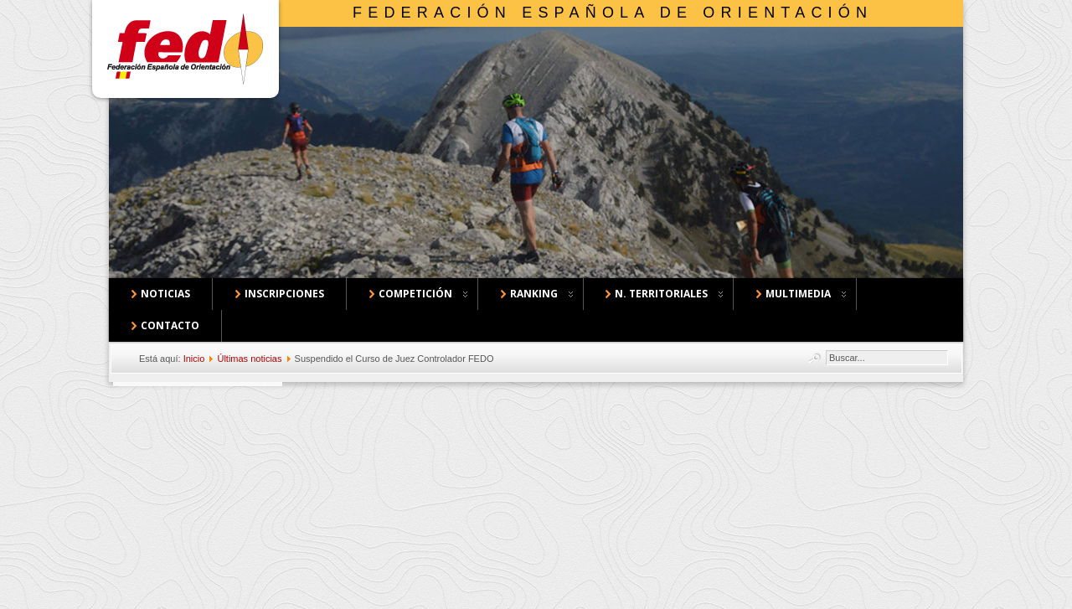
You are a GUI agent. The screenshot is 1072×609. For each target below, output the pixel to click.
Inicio (194, 359)
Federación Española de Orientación (613, 12)
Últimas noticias (249, 359)
